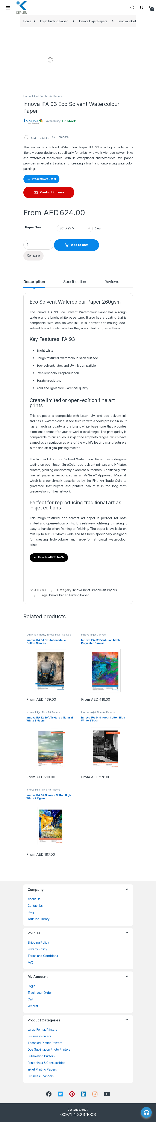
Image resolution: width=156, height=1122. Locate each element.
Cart (30, 999)
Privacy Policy (37, 949)
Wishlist (33, 1006)
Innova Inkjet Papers (93, 21)
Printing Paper (79, 595)
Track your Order (40, 992)
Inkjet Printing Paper (54, 21)
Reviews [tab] (111, 282)
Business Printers (39, 1036)
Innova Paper (58, 595)
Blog (31, 912)
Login (31, 986)
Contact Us (35, 905)
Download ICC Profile (51, 557)
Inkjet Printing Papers (42, 1069)
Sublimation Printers (41, 1056)
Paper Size (33, 227)
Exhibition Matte (35, 634)
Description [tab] (34, 282)
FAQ (30, 962)
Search (132, 7)
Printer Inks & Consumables (46, 1063)
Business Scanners (41, 1076)
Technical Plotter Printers (45, 1043)
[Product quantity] (38, 245)
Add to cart (79, 245)
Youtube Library (39, 919)
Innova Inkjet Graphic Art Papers (42, 96)
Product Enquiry (52, 192)
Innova (41, 312)
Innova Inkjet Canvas (59, 634)
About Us (34, 899)
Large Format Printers (42, 1029)
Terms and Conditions (43, 956)
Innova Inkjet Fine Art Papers (43, 712)
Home (27, 21)
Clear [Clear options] (98, 228)
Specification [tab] (74, 282)
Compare (62, 137)
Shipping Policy (38, 942)
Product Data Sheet (44, 179)
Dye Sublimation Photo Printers (49, 1049)
